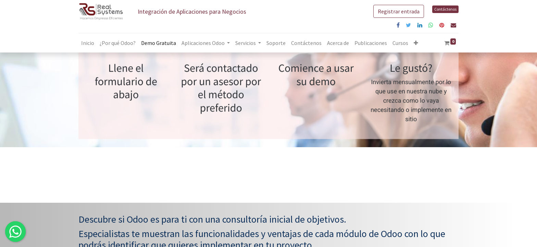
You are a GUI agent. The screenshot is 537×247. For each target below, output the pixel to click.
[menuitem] (87, 43)
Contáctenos (445, 9)
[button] (416, 43)
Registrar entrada (399, 11)
